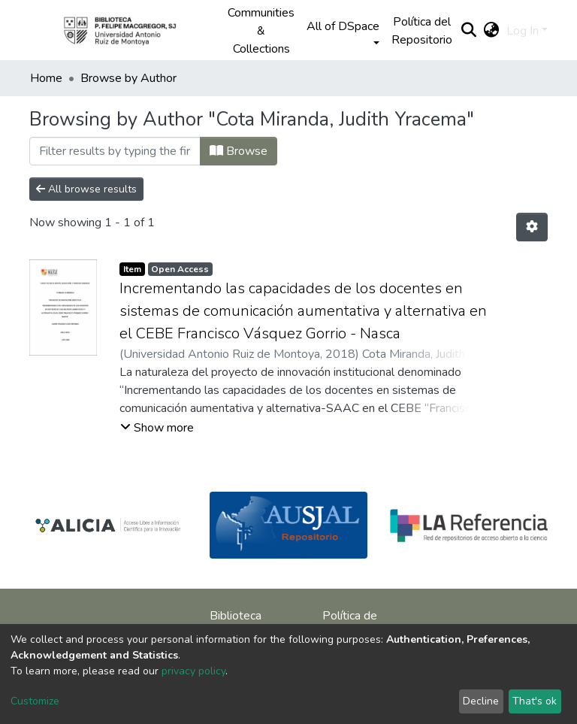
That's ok (534, 701)
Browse (238, 151)
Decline (481, 701)
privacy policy (193, 671)
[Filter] (115, 151)
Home (46, 78)
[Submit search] (468, 31)
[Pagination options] (532, 227)
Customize (35, 701)
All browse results (86, 189)
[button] (491, 31)
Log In (522, 31)
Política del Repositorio (421, 31)
